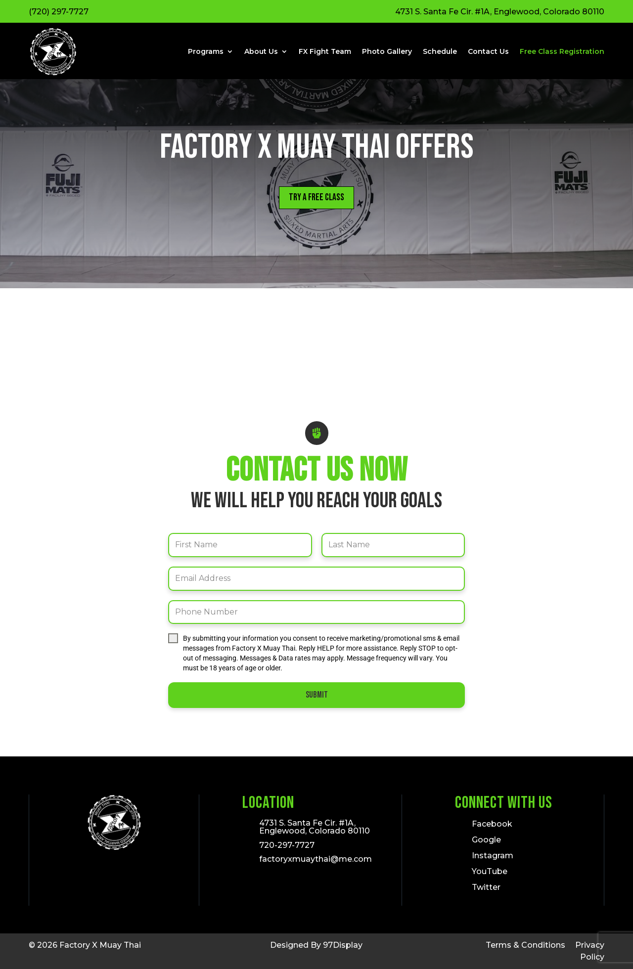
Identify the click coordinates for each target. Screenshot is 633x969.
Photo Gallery (387, 51)
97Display (342, 945)
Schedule (440, 51)
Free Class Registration (562, 51)
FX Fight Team (325, 51)
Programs (206, 51)
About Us (261, 51)
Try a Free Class (316, 198)
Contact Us (488, 51)
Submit (317, 696)
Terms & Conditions (525, 945)
